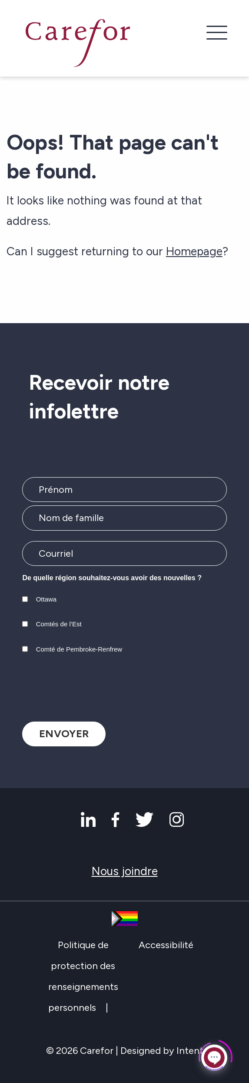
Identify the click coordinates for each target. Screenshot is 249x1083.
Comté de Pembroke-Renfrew (79, 649)
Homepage (194, 251)
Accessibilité (166, 945)
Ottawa (46, 599)
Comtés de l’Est (59, 624)
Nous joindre (125, 871)
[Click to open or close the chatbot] (214, 1056)
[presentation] (88, 685)
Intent (189, 1050)
